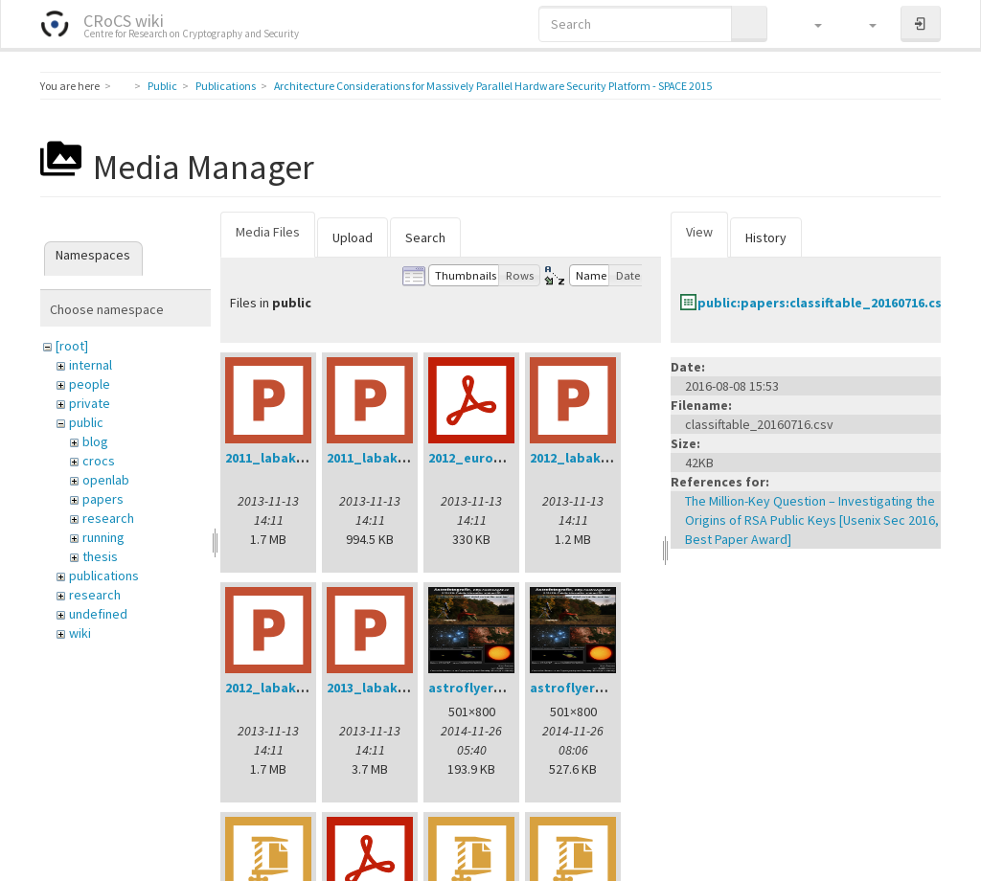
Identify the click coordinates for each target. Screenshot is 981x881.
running (103, 537)
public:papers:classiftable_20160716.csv (822, 302)
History (766, 237)
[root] (72, 345)
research (108, 518)
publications (104, 575)
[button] (809, 24)
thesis (100, 556)
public (86, 422)
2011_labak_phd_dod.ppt (308, 457)
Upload (352, 237)
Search (425, 237)
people (89, 384)
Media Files (268, 231)
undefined (98, 613)
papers (103, 499)
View (699, 231)
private (89, 403)
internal (90, 364)
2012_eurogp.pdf (482, 457)
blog (95, 441)
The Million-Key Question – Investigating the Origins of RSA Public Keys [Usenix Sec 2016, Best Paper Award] (812, 520)
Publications (225, 86)
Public (162, 86)
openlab (105, 479)
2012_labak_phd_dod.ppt (308, 687)
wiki (80, 633)
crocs (98, 460)
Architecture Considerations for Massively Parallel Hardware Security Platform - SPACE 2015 (493, 86)
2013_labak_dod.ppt (393, 687)
